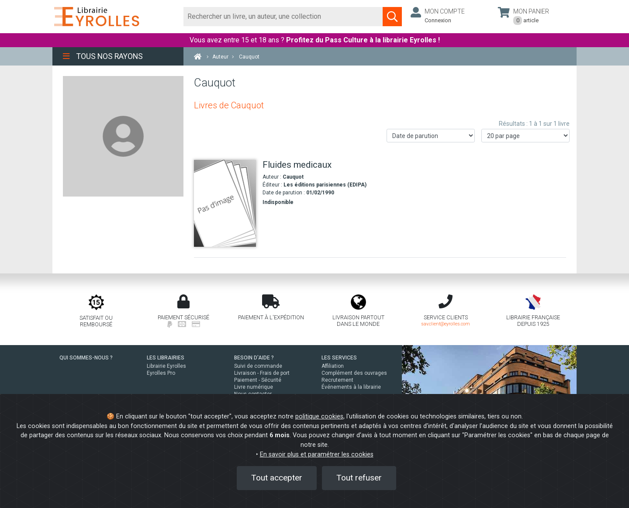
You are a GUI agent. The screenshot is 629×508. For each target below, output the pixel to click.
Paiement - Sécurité (257, 380)
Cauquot (293, 177)
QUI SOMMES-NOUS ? (86, 358)
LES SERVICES (339, 358)
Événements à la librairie (351, 387)
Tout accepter (276, 478)
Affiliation (332, 366)
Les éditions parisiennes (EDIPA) (324, 185)
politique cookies (319, 416)
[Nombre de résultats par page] (525, 135)
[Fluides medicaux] (225, 203)
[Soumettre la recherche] (392, 16)
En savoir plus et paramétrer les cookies (316, 454)
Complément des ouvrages (354, 373)
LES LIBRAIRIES (165, 358)
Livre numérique (253, 387)
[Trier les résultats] (431, 135)
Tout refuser (359, 478)
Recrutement (337, 380)
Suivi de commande (258, 366)
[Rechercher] (283, 16)
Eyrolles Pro (161, 373)
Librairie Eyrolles (166, 366)
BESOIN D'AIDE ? (254, 358)
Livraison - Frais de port (262, 373)
